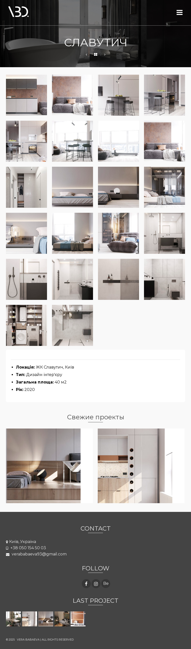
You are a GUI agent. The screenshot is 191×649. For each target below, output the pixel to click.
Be (106, 583)
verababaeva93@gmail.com (36, 554)
